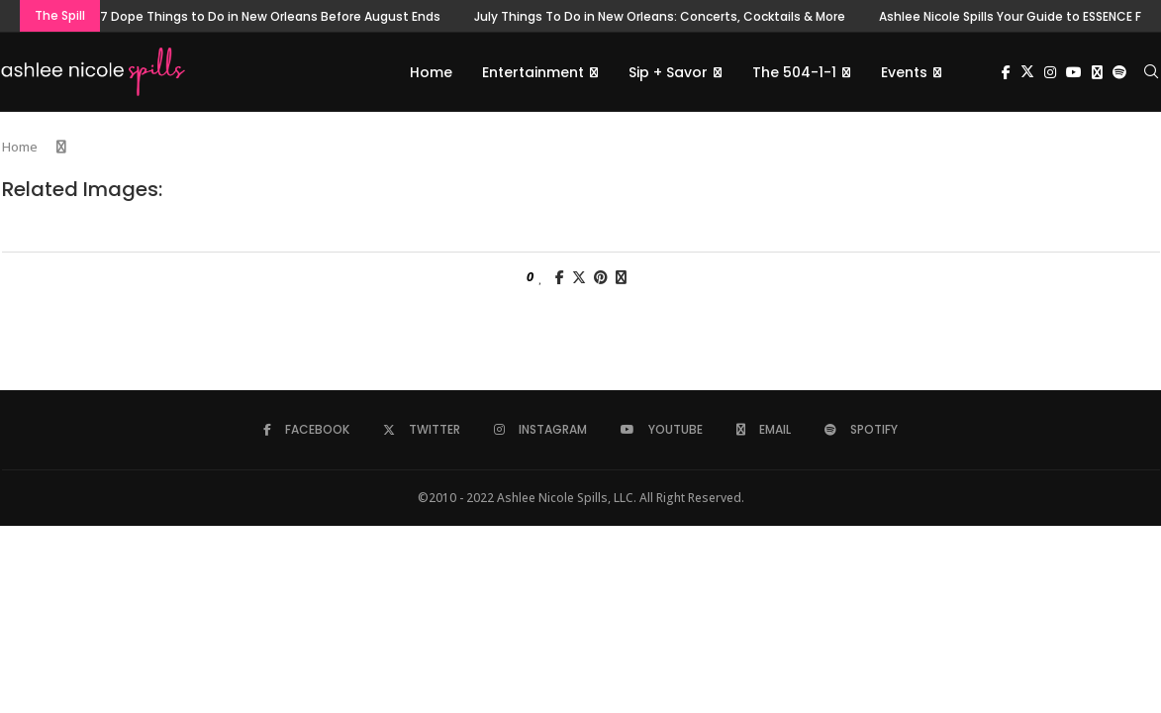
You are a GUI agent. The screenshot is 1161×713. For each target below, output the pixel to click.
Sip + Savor (668, 72)
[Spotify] (1119, 72)
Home (431, 72)
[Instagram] (1050, 72)
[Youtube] (1074, 72)
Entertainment (533, 72)
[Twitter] (1027, 72)
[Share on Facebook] (559, 277)
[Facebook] (1006, 72)
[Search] (1151, 72)
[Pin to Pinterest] (601, 277)
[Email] (1097, 72)
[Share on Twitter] (579, 277)
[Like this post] (540, 277)
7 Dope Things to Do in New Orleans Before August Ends (270, 16)
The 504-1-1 (794, 72)
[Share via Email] (621, 277)
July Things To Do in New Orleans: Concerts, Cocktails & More (659, 16)
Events (904, 72)
